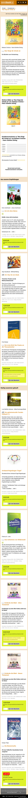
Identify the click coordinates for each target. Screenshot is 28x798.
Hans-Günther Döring (17, 47)
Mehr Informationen (12, 792)
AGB (6, 796)
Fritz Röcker (5, 342)
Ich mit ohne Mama (11, 211)
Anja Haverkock (6, 271)
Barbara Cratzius (6, 47)
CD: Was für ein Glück (12, 275)
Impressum (16, 796)
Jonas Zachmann (16, 208)
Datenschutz (10, 796)
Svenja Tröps (5, 743)
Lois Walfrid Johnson (7, 409)
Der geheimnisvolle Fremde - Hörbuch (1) (13, 413)
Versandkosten (24, 14)
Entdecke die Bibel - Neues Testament (12, 674)
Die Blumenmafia (10, 746)
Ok (20, 792)
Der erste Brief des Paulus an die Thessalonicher (13, 346)
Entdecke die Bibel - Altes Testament (12, 603)
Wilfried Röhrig (15, 271)
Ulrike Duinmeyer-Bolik (20, 409)
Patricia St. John (6, 536)
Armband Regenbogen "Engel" (12, 471)
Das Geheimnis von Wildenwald (15, 540)
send (7, 2)
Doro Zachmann (6, 208)
